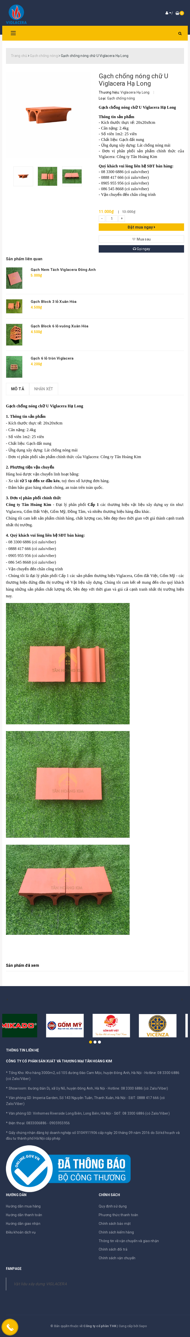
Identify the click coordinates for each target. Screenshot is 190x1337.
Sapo (143, 1326)
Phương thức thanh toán (118, 1215)
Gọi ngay (141, 249)
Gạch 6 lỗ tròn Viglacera (52, 358)
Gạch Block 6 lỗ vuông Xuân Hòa (60, 326)
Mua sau (141, 239)
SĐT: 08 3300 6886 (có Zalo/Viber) (142, 1113)
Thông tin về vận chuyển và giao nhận (129, 1241)
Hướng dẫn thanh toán (24, 1215)
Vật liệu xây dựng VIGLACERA (40, 1284)
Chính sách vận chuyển (117, 1258)
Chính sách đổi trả (113, 1249)
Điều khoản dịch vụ (21, 1232)
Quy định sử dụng (113, 1206)
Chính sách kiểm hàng (116, 1232)
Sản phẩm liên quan (24, 259)
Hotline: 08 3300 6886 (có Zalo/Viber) (138, 1088)
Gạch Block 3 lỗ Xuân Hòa (54, 301)
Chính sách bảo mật (115, 1224)
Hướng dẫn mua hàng (23, 1206)
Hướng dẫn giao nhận (23, 1224)
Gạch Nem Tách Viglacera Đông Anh (63, 269)
